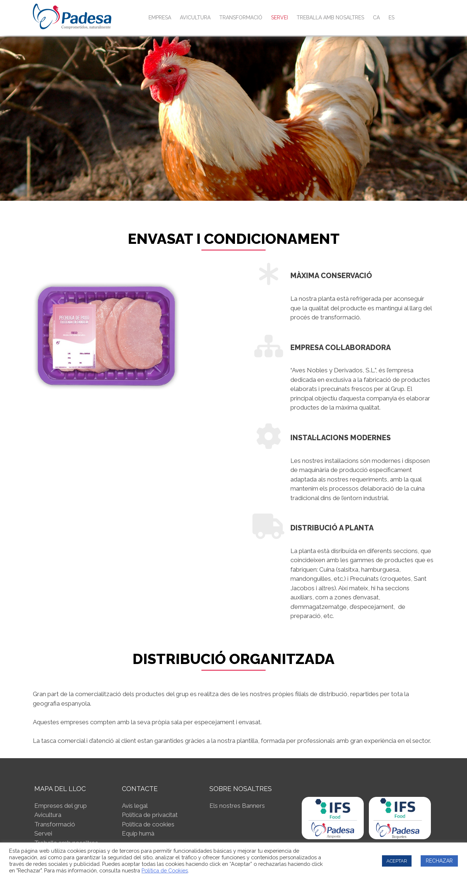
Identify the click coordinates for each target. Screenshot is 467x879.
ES (391, 17)
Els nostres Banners (237, 805)
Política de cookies (148, 824)
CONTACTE (140, 788)
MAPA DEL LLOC (60, 788)
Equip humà (138, 833)
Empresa (159, 17)
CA (376, 17)
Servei (279, 17)
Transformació (240, 17)
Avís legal (135, 805)
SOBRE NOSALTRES (240, 788)
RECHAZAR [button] (439, 861)
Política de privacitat (150, 814)
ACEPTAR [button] (396, 861)
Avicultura (195, 17)
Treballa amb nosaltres (330, 17)
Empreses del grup (60, 805)
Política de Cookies (165, 870)
